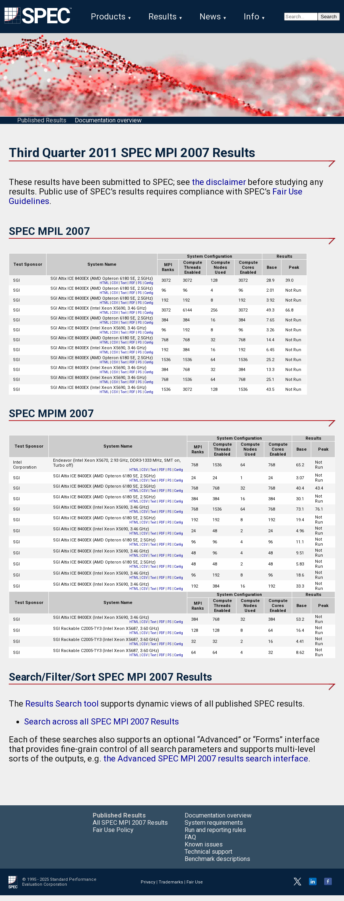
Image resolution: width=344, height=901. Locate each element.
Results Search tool (62, 709)
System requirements (214, 828)
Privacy (148, 887)
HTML (104, 289)
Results (162, 16)
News (210, 16)
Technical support (208, 857)
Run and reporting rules (215, 835)
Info (251, 16)
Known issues (204, 850)
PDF (132, 289)
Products (108, 16)
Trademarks (171, 887)
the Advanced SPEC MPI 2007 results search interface (205, 764)
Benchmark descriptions (217, 864)
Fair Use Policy (113, 835)
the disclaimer (219, 188)
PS (140, 289)
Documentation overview (108, 126)
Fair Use (194, 887)
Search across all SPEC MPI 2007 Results (101, 727)
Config (149, 289)
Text (124, 289)
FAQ (190, 842)
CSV (115, 289)
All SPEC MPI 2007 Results (130, 828)
